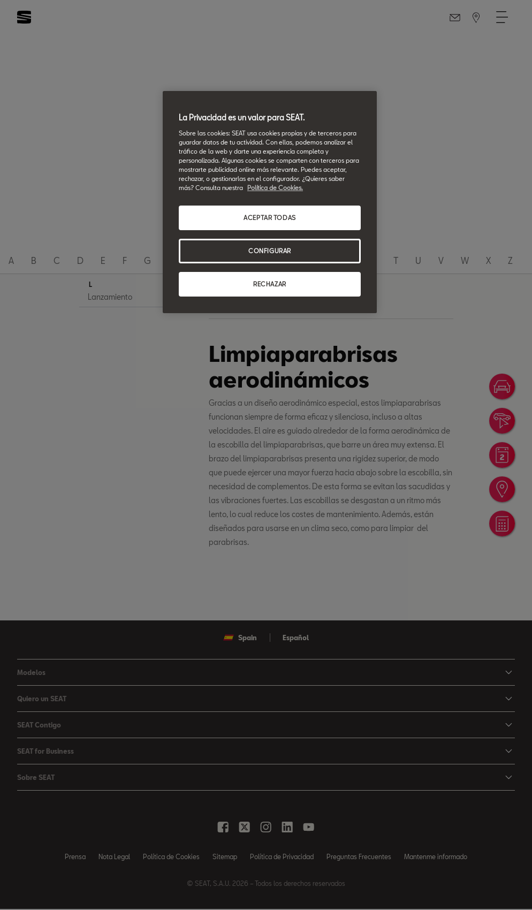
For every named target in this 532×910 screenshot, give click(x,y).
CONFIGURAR (269, 250)
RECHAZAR (269, 283)
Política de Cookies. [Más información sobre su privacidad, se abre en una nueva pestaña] (275, 187)
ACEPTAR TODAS (269, 217)
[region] (270, 202)
